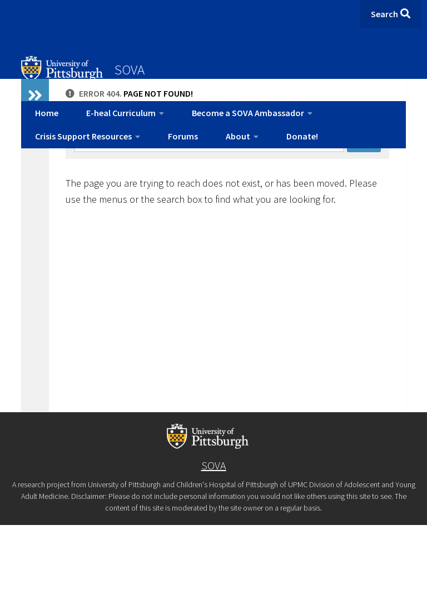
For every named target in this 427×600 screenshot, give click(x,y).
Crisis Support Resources (83, 136)
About (238, 136)
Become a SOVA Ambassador (248, 112)
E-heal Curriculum (121, 112)
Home (46, 112)
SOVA (130, 69)
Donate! (302, 136)
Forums (183, 136)
